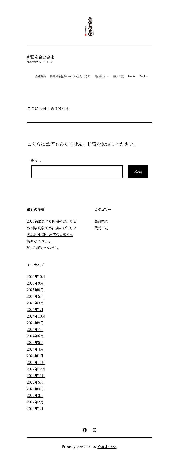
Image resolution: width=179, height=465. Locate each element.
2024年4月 (35, 349)
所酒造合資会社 (40, 57)
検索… (36, 160)
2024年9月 (35, 322)
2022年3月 (35, 395)
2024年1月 (35, 355)
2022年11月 (36, 375)
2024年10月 (36, 316)
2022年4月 (35, 388)
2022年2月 (35, 401)
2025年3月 (35, 302)
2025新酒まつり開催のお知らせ (51, 221)
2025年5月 (35, 296)
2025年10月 (36, 276)
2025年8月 (35, 289)
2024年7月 (35, 329)
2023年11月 (36, 362)
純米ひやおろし (39, 241)
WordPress (107, 446)
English (143, 76)
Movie (131, 76)
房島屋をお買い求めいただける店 (70, 76)
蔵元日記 (118, 76)
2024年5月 (35, 342)
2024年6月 (35, 335)
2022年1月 (35, 408)
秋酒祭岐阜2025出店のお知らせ (51, 228)
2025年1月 (35, 309)
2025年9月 (35, 283)
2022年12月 (36, 368)
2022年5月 (35, 382)
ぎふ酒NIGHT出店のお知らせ (50, 234)
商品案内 (102, 76)
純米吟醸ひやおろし (42, 247)
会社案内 (40, 76)
